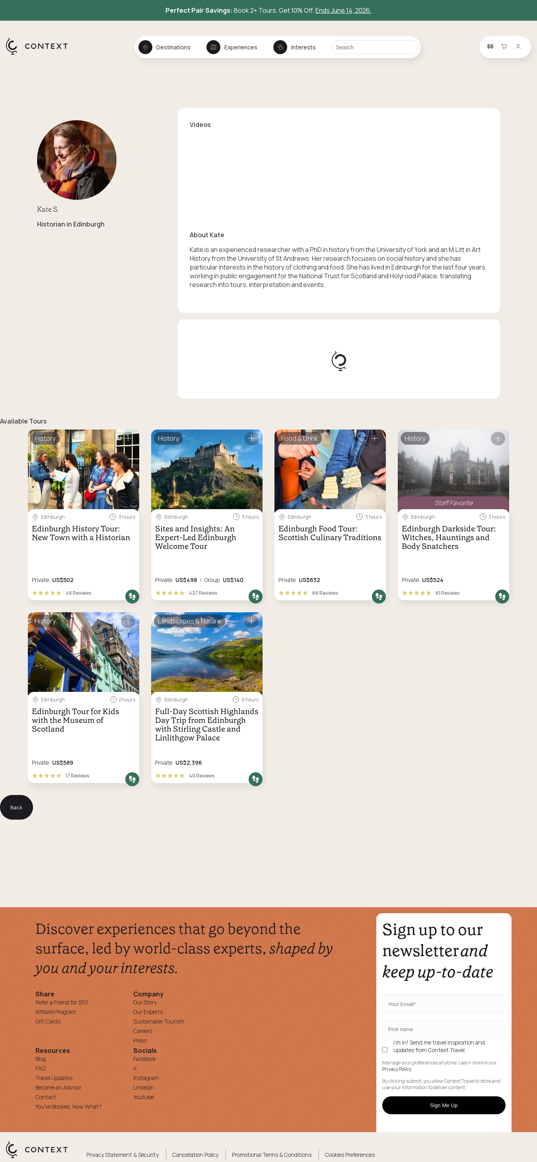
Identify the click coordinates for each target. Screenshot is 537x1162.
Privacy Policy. (397, 1069)
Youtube (143, 1097)
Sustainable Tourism (158, 1021)
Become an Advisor (58, 1087)
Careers (142, 1031)
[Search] (375, 47)
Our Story (145, 1002)
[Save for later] (128, 438)
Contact (45, 1097)
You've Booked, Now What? (68, 1106)
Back (16, 807)
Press (140, 1040)
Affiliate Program (55, 1012)
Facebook (144, 1058)
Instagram (146, 1078)
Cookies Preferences (350, 1154)
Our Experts (148, 1012)
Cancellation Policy (195, 1154)
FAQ (40, 1068)
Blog (40, 1058)
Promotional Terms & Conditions (271, 1154)
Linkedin (143, 1087)
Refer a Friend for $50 (61, 1002)
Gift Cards (47, 1021)
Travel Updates (53, 1078)
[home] (41, 54)
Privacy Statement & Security (122, 1154)
